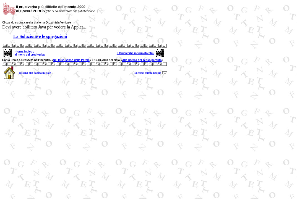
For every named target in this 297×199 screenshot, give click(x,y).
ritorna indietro (24, 51)
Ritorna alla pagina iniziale (35, 72)
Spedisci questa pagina (147, 72)
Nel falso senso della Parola (71, 60)
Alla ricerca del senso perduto (142, 60)
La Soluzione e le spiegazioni (40, 36)
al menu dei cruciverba (30, 54)
